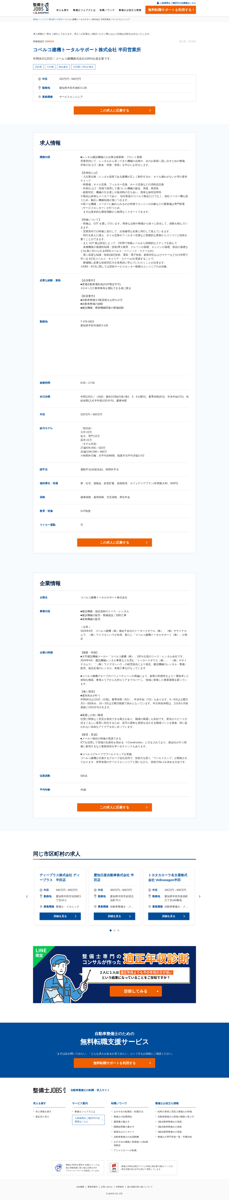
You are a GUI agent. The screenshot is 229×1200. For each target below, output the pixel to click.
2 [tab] (114, 930)
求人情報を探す (43, 1111)
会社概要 (80, 1187)
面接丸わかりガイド (124, 1131)
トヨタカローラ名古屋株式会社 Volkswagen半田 (167, 877)
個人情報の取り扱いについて (140, 1187)
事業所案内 (92, 1187)
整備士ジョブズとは (84, 10)
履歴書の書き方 (122, 1121)
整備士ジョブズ (40, 19)
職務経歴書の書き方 (124, 1126)
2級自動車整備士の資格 (170, 1126)
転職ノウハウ (107, 10)
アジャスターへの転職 (125, 1150)
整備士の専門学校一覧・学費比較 (175, 1137)
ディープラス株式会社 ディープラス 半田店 (60, 877)
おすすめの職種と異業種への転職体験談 (131, 1144)
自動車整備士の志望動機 (126, 1137)
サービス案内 (80, 1103)
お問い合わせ (107, 1187)
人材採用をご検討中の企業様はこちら (178, 3)
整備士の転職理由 (123, 1116)
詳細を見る (60, 916)
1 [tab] (111, 930)
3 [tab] (118, 930)
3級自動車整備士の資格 (170, 1131)
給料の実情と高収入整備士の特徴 (175, 1111)
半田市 (60, 19)
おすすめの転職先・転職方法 (128, 1111)
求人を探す (62, 10)
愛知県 (52, 19)
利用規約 (120, 1187)
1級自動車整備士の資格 (170, 1121)
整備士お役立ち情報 (130, 10)
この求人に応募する (114, 110)
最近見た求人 (42, 1116)
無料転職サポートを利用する (114, 1063)
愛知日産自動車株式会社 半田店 (114, 877)
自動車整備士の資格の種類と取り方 (176, 1116)
